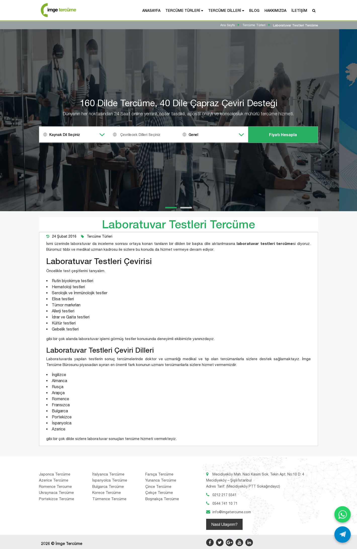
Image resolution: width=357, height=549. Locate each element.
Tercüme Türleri (182, 10)
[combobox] (74, 134)
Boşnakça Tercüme (162, 499)
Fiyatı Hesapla (283, 134)
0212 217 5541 (224, 495)
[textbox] (150, 134)
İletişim (299, 10)
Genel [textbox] (193, 134)
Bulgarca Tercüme (108, 486)
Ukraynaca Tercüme (56, 492)
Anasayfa (151, 10)
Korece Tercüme (106, 492)
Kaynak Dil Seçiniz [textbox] (64, 134)
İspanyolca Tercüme (109, 480)
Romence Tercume (55, 486)
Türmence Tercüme (109, 499)
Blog (254, 10)
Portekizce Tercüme (56, 499)
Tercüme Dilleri (224, 10)
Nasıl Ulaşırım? (224, 524)
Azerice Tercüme (53, 480)
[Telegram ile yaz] (342, 534)
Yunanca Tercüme (160, 480)
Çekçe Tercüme (159, 492)
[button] (170, 208)
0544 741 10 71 (225, 503)
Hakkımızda (275, 10)
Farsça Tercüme (159, 474)
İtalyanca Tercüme (108, 474)
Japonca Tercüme (54, 474)
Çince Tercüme (158, 486)
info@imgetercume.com (231, 512)
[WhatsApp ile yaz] (342, 514)
